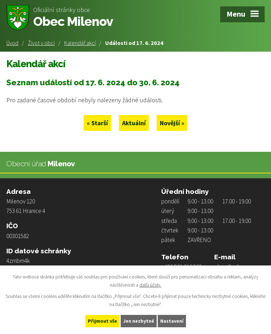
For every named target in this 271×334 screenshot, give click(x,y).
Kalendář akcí (80, 42)
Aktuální (134, 123)
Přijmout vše (102, 321)
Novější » (172, 123)
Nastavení (171, 321)
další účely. (150, 285)
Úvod (12, 42)
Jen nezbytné (138, 321)
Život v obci (41, 42)
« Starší (97, 123)
